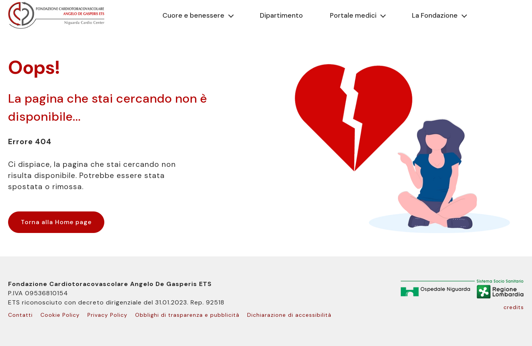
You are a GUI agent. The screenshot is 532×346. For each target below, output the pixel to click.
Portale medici (353, 15)
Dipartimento (281, 15)
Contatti (20, 314)
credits (514, 307)
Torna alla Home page (56, 222)
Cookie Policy (60, 314)
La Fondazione (435, 15)
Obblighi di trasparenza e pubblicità (187, 314)
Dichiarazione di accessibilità (289, 314)
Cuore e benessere (193, 15)
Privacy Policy (107, 314)
